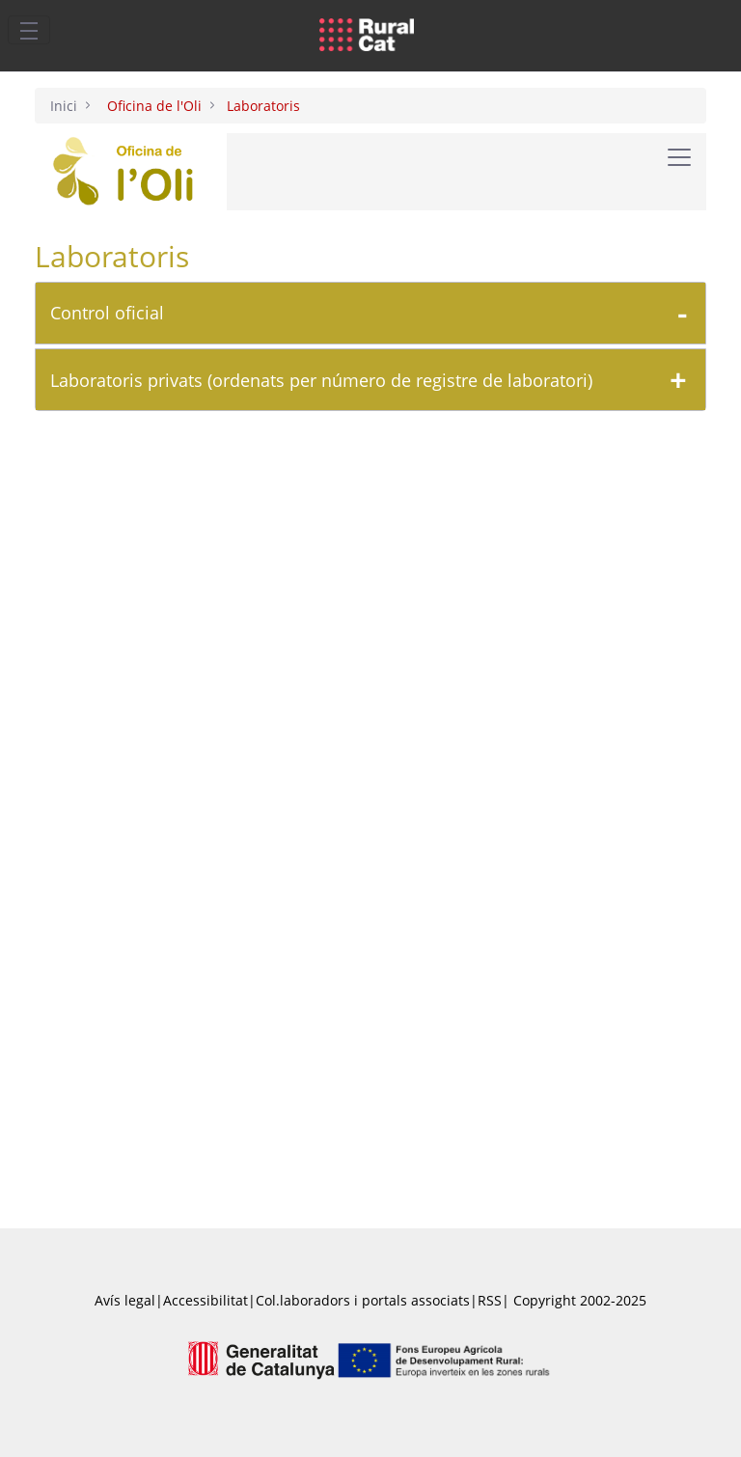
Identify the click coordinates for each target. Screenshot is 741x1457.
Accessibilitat (205, 1300)
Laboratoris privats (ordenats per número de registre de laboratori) (321, 380)
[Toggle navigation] (29, 29)
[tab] (370, 313)
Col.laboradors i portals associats (363, 1300)
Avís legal (125, 1300)
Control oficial (107, 312)
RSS (490, 1300)
